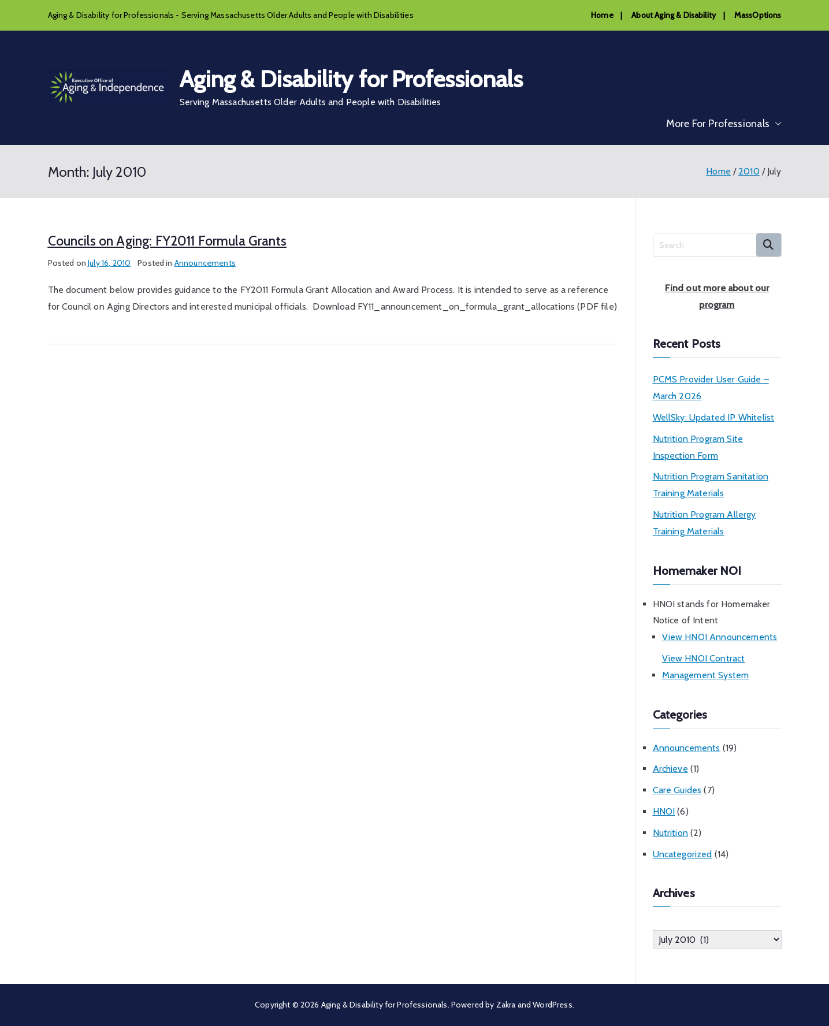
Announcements (205, 263)
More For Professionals (724, 123)
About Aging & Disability (673, 15)
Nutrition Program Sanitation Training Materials (710, 485)
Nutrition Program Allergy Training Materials (704, 523)
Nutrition (670, 832)
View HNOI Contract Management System (705, 667)
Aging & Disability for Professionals (351, 79)
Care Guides (677, 790)
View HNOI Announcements (720, 636)
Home (602, 15)
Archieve (670, 768)
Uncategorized (682, 854)
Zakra (506, 1004)
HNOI (664, 811)
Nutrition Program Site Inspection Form (698, 447)
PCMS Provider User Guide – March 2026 (711, 388)
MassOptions (758, 15)
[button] (776, 123)
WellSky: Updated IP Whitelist (714, 417)
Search (768, 245)
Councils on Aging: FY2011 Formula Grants (167, 241)
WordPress (552, 1004)
